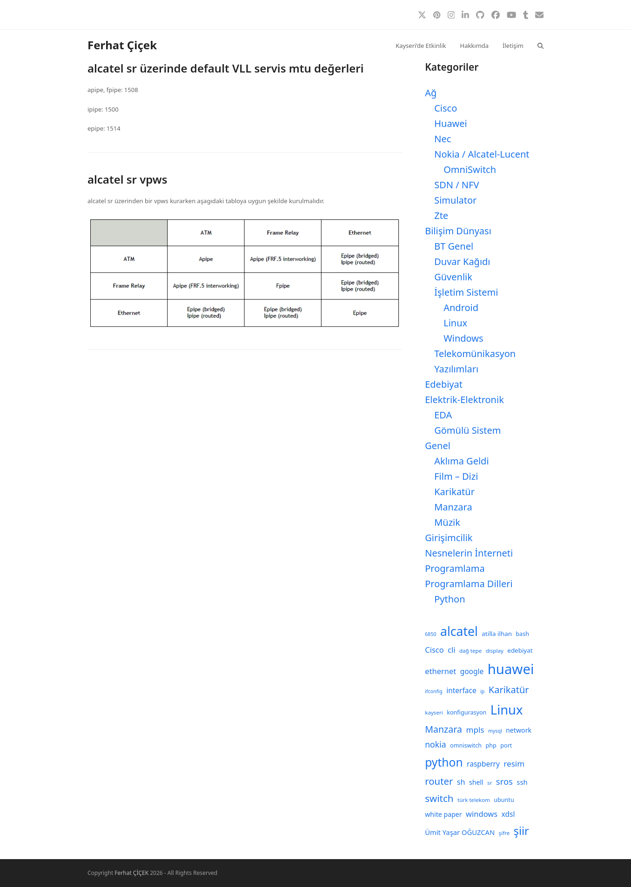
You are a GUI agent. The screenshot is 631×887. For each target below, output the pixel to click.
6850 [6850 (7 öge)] (430, 634)
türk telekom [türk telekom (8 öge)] (473, 799)
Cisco (445, 108)
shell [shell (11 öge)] (476, 782)
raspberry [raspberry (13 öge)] (483, 764)
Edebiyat (444, 384)
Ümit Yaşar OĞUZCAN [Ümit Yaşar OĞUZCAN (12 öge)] (460, 832)
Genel (437, 445)
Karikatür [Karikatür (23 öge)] (509, 689)
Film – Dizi (456, 476)
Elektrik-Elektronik (464, 399)
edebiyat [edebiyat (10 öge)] (519, 650)
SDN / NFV (456, 185)
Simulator (455, 200)
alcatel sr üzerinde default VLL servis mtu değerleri (225, 68)
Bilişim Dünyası (458, 231)
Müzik (447, 522)
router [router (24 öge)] (439, 781)
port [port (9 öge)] (506, 745)
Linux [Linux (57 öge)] (506, 709)
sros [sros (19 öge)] (504, 781)
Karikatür (454, 491)
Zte (441, 215)
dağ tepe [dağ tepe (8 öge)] (470, 650)
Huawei (450, 123)
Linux (455, 323)
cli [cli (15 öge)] (451, 649)
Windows (463, 338)
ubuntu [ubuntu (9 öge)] (504, 800)
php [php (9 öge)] (491, 745)
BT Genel (453, 246)
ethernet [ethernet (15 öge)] (440, 671)
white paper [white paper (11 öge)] (443, 814)
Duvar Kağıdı (462, 261)
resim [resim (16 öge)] (513, 763)
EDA (443, 415)
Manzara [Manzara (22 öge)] (443, 729)
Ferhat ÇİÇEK (131, 873)
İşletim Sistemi (466, 292)
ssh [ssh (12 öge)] (522, 782)
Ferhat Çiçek (122, 45)
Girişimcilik (448, 537)
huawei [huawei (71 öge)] (511, 669)
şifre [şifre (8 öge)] (504, 832)
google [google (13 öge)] (472, 671)
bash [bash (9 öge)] (522, 634)
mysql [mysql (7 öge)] (495, 731)
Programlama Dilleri (468, 583)
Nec (442, 138)
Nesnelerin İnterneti (469, 553)
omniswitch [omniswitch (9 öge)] (466, 745)
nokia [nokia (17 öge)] (435, 744)
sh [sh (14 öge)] (461, 782)
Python (449, 599)
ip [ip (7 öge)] (482, 691)
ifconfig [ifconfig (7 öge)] (434, 691)
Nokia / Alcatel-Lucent (481, 154)
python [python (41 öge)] (444, 762)
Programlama (454, 568)
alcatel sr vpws (127, 179)
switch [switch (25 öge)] (439, 798)
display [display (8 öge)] (494, 650)
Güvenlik (453, 277)
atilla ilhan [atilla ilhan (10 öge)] (497, 633)
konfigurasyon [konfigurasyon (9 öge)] (466, 712)
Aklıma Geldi (461, 461)
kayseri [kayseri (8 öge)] (434, 712)
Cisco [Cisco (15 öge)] (434, 649)
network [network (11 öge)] (518, 730)
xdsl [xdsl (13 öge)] (508, 814)
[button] (540, 45)
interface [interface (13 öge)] (461, 690)
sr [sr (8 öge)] (489, 782)
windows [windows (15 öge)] (481, 813)
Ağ (430, 92)
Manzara (453, 507)
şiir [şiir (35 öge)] (521, 830)
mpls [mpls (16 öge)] (475, 729)
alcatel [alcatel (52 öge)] (459, 631)
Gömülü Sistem (467, 430)
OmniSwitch (469, 169)
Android (460, 307)
